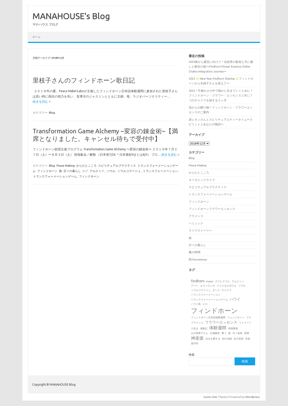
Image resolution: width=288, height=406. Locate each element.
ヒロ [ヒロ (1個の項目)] (205, 304)
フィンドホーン (47, 170)
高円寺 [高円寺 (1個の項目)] (194, 343)
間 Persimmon (198, 259)
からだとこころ (86, 165)
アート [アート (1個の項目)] (194, 285)
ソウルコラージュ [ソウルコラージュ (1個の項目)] (201, 290)
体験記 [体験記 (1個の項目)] (204, 328)
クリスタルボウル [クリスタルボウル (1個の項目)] (226, 285)
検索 (192, 354)
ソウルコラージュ (129, 170)
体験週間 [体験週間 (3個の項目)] (217, 327)
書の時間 (194, 252)
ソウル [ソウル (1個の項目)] (242, 285)
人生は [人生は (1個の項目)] (194, 328)
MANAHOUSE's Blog (71, 16)
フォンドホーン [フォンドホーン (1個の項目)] (235, 317)
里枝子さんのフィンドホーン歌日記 (84, 80)
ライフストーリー (200, 230)
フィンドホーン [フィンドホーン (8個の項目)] (214, 310)
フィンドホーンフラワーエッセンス (212, 208)
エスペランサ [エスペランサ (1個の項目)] (207, 285)
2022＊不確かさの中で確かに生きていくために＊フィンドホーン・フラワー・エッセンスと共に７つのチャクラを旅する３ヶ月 (221, 95)
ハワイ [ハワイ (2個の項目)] (235, 299)
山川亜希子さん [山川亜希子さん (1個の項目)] (199, 333)
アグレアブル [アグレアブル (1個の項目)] (222, 281)
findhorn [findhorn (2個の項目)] (198, 281)
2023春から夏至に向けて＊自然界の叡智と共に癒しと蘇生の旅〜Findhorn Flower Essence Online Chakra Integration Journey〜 (221, 66)
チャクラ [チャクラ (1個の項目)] (226, 290)
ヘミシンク (196, 223)
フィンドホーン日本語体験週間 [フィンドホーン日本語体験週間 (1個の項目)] (208, 317)
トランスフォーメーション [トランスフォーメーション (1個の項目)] (205, 294)
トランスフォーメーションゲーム (55, 176)
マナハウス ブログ (45, 24)
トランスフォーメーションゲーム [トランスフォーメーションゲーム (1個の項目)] (209, 299)
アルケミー (97, 170)
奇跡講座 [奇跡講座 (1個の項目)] (233, 328)
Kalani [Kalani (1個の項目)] (209, 281)
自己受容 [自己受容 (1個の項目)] (239, 338)
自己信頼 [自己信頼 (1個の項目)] (227, 338)
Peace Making (66, 165)
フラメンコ (196, 215)
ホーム (36, 36)
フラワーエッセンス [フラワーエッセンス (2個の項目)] (221, 322)
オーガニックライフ (202, 179)
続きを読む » (42, 101)
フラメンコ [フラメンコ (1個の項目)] (197, 322)
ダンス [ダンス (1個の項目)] (216, 290)
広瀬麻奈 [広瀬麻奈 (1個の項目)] (215, 333)
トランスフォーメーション (160, 170)
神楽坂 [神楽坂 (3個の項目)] (197, 338)
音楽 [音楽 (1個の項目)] (247, 338)
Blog (52, 112)
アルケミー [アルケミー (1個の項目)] (238, 281)
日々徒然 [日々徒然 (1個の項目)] (237, 333)
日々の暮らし (72, 170)
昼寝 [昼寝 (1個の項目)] (246, 333)
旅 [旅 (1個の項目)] (229, 333)
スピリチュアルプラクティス (117, 165)
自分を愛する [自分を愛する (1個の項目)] (212, 338)
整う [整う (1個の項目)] (224, 333)
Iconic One (210, 396)
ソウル (110, 170)
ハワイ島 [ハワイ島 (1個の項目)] (196, 304)
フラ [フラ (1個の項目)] (248, 317)
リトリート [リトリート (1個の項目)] (245, 322)
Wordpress (252, 396)
